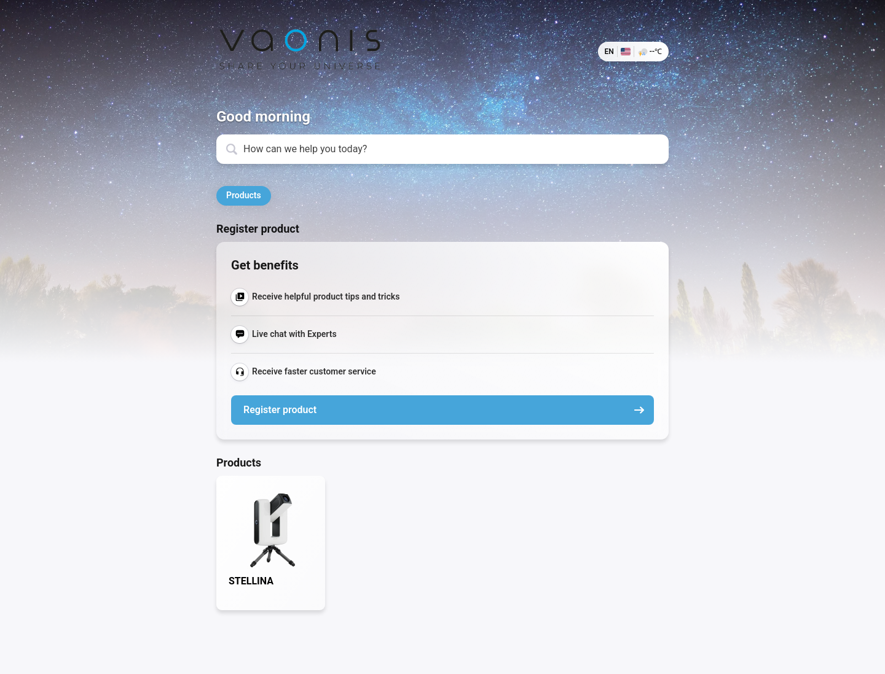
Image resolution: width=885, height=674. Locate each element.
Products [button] (243, 195)
